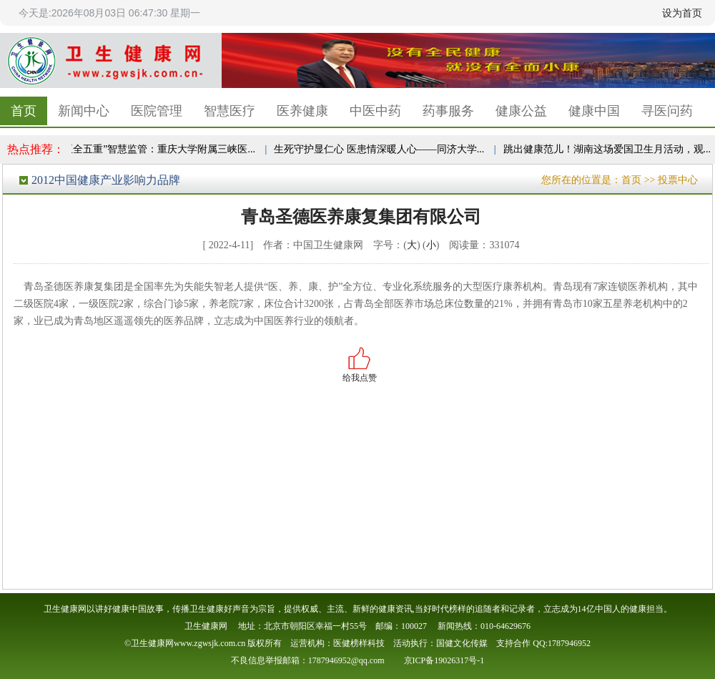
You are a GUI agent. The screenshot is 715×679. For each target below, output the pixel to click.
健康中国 (594, 111)
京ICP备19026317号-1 (444, 660)
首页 (23, 111)
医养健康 (302, 111)
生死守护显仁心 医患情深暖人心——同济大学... (381, 149)
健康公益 (521, 111)
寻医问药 (667, 111)
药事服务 (448, 111)
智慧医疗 (229, 111)
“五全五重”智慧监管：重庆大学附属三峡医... (159, 149)
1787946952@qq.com (346, 660)
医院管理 (156, 111)
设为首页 (682, 13)
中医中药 (375, 111)
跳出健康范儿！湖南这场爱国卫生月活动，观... (610, 149)
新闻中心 (83, 111)
